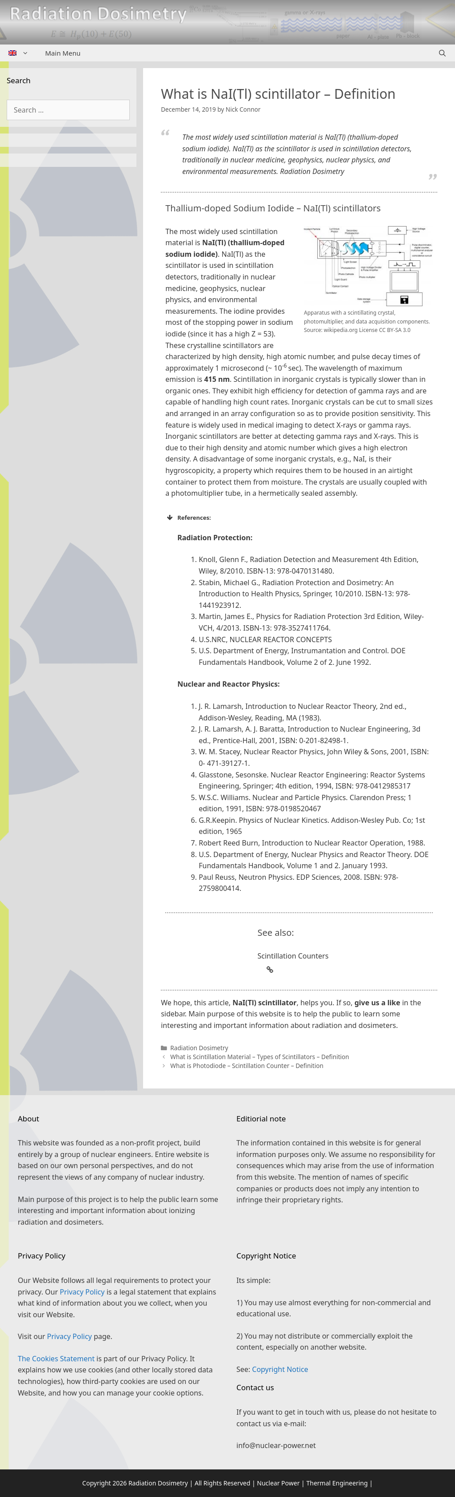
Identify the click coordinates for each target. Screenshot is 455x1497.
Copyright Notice (280, 1369)
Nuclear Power (278, 1483)
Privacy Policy (82, 1292)
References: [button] (188, 517)
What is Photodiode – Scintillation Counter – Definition (246, 1065)
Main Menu (63, 53)
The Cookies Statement (56, 1358)
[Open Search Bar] (442, 53)
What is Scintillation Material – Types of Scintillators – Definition (259, 1056)
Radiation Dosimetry (199, 1048)
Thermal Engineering (336, 1483)
